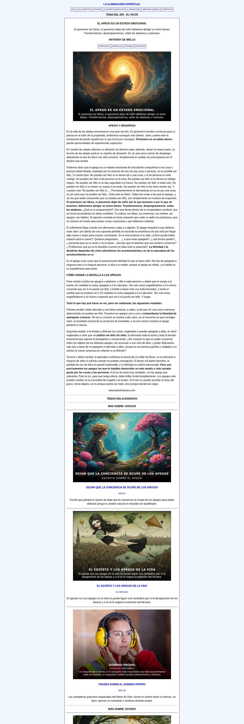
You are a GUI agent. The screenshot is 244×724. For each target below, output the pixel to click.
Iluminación (133, 9)
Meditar (147, 9)
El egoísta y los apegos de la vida (122, 586)
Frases (97, 9)
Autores (108, 9)
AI (78, 9)
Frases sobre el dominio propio (121, 684)
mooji (122, 493)
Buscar (120, 9)
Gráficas (167, 9)
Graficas (117, 46)
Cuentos (86, 9)
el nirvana (122, 592)
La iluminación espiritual (122, 4)
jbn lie (122, 690)
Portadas (104, 46)
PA (73, 9)
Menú (157, 9)
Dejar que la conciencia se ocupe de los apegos (122, 487)
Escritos (140, 46)
